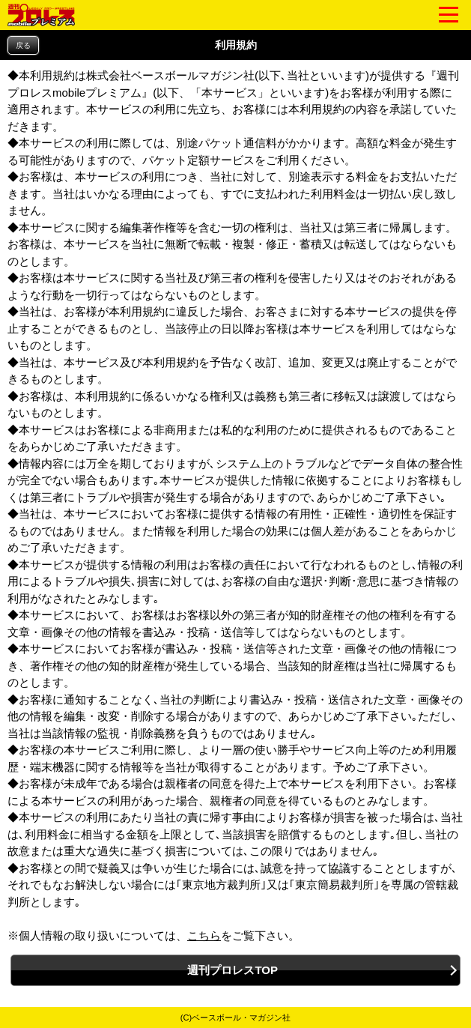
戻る (23, 45)
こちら (204, 935)
